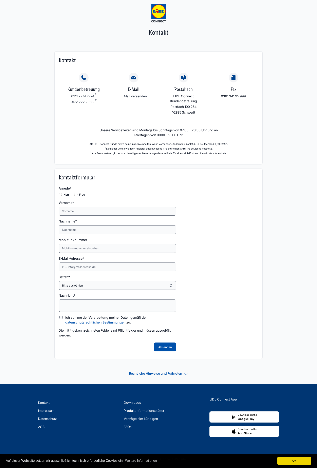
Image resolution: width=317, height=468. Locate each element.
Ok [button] (294, 460)
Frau (82, 194)
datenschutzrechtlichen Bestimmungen (95, 322)
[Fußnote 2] (96, 102)
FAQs (127, 427)
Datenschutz (47, 419)
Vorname (66, 202)
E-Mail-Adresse (71, 258)
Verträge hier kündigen (141, 419)
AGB (41, 427)
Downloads (132, 403)
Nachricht (67, 295)
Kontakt (44, 403)
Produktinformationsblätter (144, 411)
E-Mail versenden (133, 96)
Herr (66, 194)
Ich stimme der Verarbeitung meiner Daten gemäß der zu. (106, 319)
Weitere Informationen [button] (141, 460)
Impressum (46, 411)
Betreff (66, 277)
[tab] (158, 373)
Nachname (68, 221)
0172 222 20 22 (82, 102)
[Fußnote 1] (95, 96)
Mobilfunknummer (73, 240)
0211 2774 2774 (82, 96)
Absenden (165, 347)
